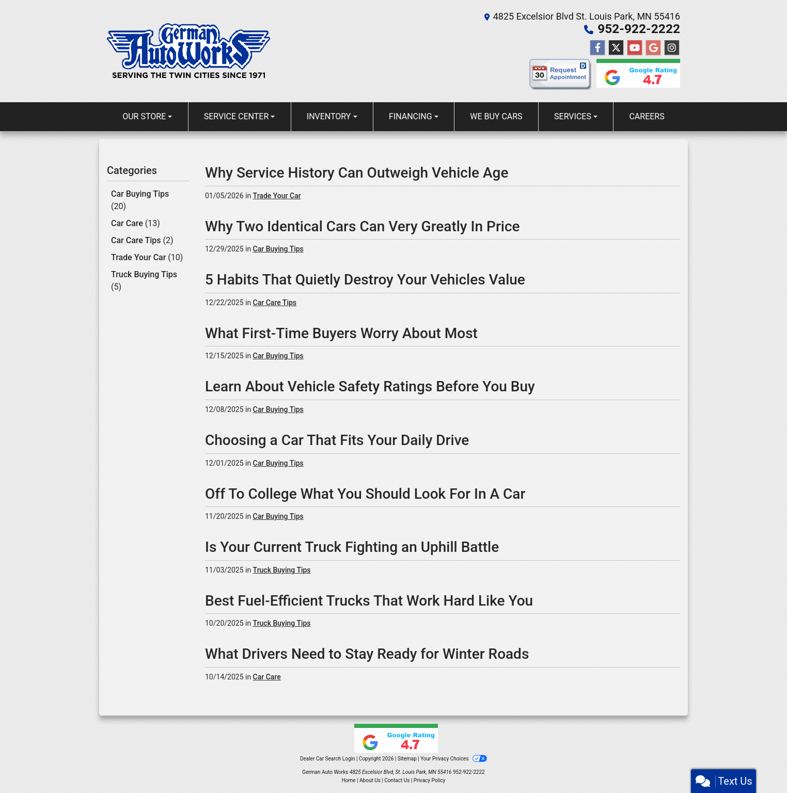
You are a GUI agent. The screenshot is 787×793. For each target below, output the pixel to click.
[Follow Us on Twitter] (616, 48)
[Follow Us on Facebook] (597, 48)
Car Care (135, 222)
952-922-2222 (639, 29)
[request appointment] (560, 76)
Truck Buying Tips (144, 278)
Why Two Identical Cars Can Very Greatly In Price (362, 226)
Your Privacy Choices (453, 759)
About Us (370, 780)
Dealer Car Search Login (327, 759)
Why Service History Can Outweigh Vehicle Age (356, 172)
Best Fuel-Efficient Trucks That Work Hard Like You (369, 600)
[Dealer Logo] (188, 51)
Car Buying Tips (140, 199)
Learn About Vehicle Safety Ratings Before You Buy (370, 386)
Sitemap (407, 759)
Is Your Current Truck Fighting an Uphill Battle (352, 547)
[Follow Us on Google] (653, 48)
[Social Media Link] (672, 48)
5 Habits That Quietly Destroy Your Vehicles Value (365, 279)
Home (349, 780)
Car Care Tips (142, 239)
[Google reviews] (635, 76)
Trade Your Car (147, 255)
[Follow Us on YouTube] (634, 48)
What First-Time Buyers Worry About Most (341, 333)
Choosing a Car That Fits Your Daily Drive (337, 440)
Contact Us (397, 780)
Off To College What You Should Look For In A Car (365, 493)
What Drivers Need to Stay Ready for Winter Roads (367, 653)
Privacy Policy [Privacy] (430, 780)
